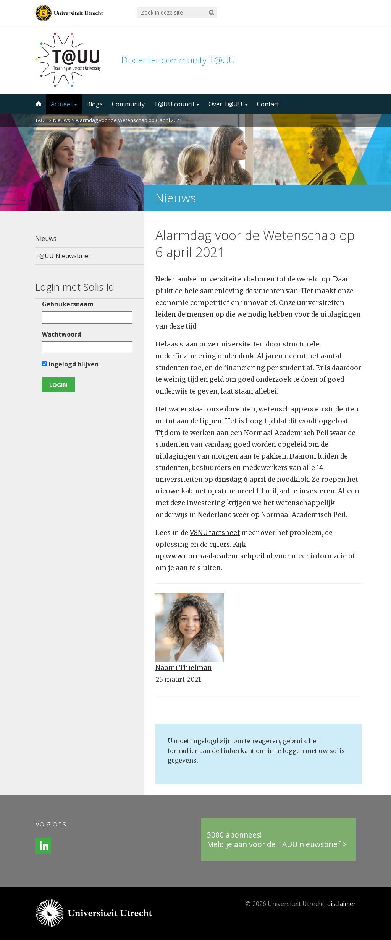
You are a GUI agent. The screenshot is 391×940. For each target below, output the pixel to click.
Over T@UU (228, 104)
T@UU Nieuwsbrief (62, 256)
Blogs (94, 104)
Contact (268, 104)
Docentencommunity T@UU (178, 60)
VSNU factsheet (215, 533)
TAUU (41, 120)
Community (128, 104)
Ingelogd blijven (70, 364)
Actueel (64, 104)
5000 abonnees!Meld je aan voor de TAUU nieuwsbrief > (277, 839)
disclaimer (341, 903)
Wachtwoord (61, 334)
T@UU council (176, 104)
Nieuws (61, 120)
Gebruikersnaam (68, 304)
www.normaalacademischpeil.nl (219, 556)
